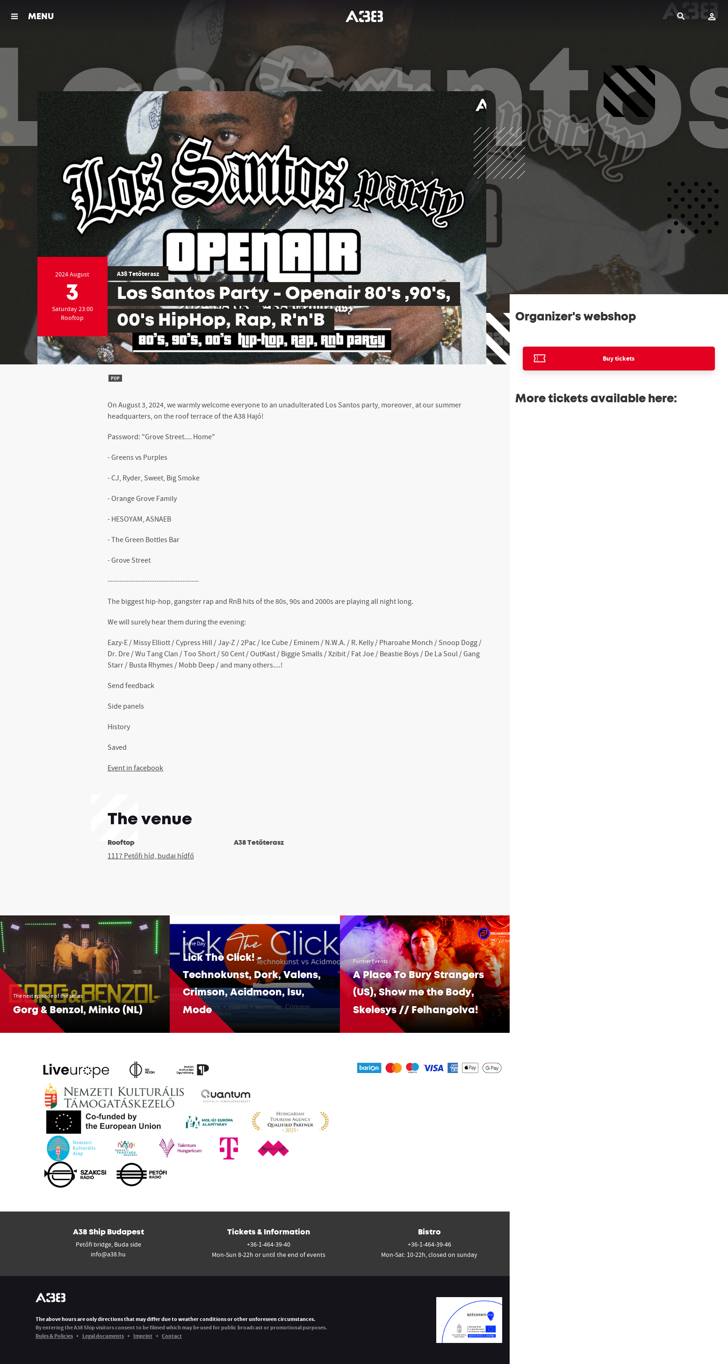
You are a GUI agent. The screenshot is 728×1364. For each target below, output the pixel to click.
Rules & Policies (54, 1335)
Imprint (142, 1335)
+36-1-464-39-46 (429, 1244)
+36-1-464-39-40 (268, 1244)
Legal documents (103, 1335)
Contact (172, 1335)
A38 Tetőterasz (138, 273)
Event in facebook (135, 767)
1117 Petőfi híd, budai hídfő (151, 855)
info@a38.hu (108, 1254)
